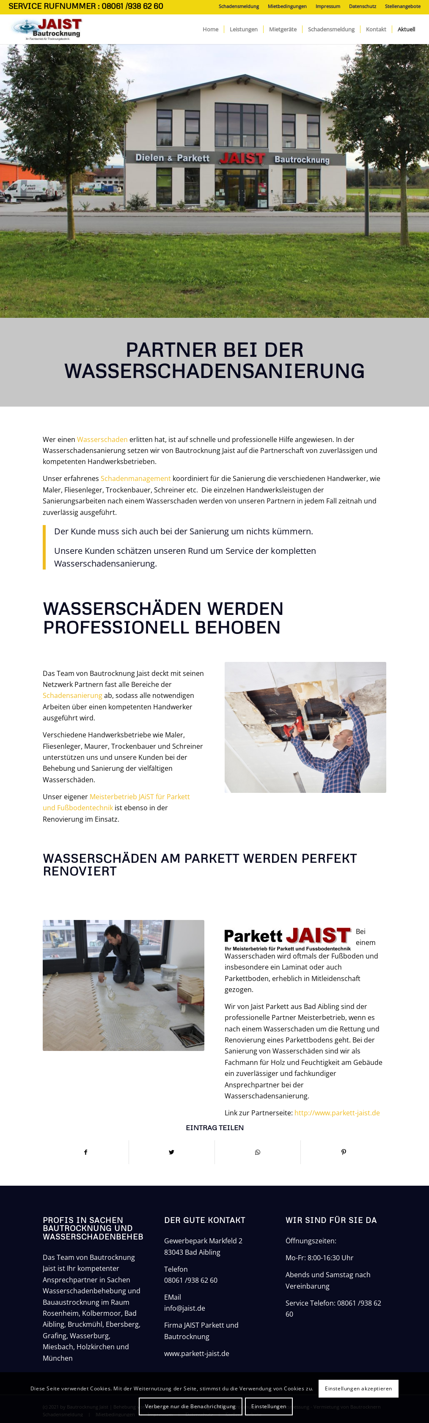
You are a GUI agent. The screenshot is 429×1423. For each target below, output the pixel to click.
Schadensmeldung (239, 6)
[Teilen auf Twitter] (171, 1152)
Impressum (328, 6)
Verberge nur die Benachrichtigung (190, 1406)
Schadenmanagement (136, 478)
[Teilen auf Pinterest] (343, 1152)
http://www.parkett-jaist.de (337, 1112)
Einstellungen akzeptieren (358, 1388)
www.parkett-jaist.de (196, 1353)
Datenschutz (362, 6)
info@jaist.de (184, 1308)
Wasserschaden (103, 439)
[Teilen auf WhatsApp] (257, 1152)
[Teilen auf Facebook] (86, 1152)
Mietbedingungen (287, 6)
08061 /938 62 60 (190, 1280)
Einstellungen (268, 1406)
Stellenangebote (403, 6)
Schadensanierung (72, 695)
